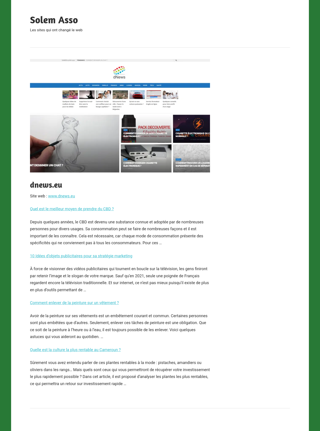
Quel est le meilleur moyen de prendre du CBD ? (72, 209)
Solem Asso (54, 20)
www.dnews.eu (61, 196)
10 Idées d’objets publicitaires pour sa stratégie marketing (81, 256)
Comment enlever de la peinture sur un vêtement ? (74, 302)
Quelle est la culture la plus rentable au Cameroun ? (75, 349)
